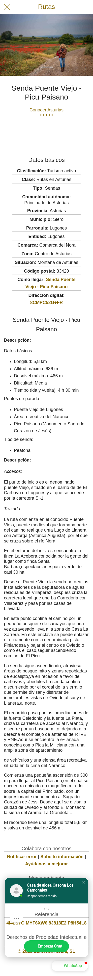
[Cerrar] (7, 7)
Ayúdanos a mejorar (46, 863)
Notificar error (22, 856)
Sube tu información (62, 856)
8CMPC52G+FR (46, 302)
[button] (83, 882)
